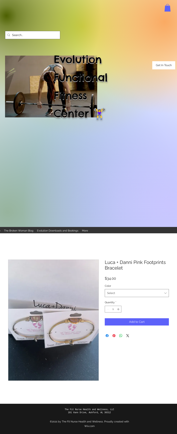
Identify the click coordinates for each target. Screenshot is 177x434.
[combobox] (137, 293)
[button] (167, 8)
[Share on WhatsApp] (121, 335)
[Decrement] (107, 309)
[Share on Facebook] (107, 335)
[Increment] (118, 309)
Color (108, 285)
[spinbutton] (113, 309)
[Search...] (32, 35)
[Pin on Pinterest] (114, 335)
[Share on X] (128, 335)
